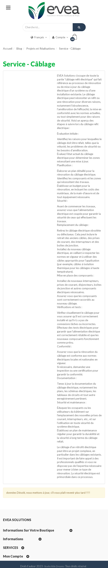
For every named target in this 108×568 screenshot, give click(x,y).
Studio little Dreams (54, 566)
